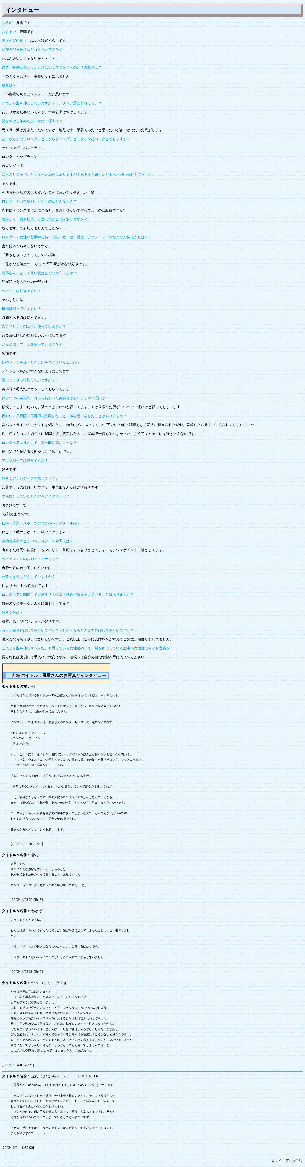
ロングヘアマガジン (287, 1161)
